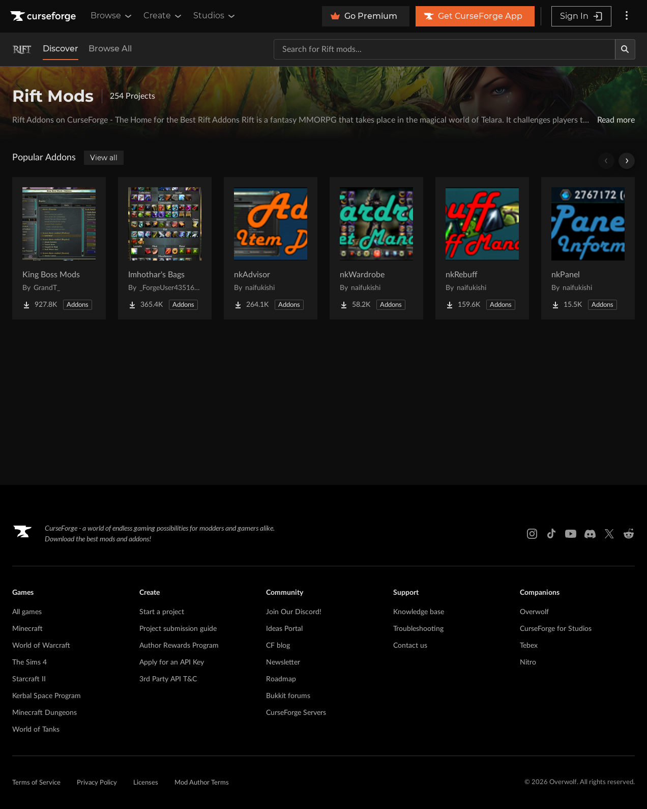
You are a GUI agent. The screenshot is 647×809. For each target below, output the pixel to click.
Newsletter (283, 662)
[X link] (609, 534)
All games (27, 612)
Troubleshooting (418, 628)
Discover (60, 48)
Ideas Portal (284, 628)
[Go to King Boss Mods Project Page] (59, 248)
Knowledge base (418, 612)
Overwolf (534, 612)
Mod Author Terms (201, 782)
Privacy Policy (97, 782)
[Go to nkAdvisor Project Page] (270, 248)
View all (103, 157)
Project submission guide (178, 628)
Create (163, 16)
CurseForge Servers (296, 712)
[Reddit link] (629, 534)
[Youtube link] (571, 534)
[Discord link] (590, 534)
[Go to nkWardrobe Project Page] (376, 248)
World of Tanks (36, 729)
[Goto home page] (44, 16)
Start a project (161, 612)
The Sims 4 (29, 662)
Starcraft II (29, 679)
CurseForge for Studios (556, 628)
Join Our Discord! (293, 612)
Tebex (529, 645)
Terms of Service (36, 782)
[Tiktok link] (551, 534)
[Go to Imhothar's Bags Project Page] (165, 248)
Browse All (110, 48)
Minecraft (27, 628)
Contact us (410, 645)
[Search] (625, 49)
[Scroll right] (627, 161)
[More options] (626, 16)
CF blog (278, 645)
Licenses (145, 782)
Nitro (528, 662)
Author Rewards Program (179, 645)
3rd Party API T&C (168, 679)
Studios (215, 16)
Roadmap (281, 679)
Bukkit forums (288, 696)
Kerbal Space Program (46, 696)
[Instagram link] (532, 534)
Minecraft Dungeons (44, 712)
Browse (112, 16)
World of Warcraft (41, 645)
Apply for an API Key (171, 662)
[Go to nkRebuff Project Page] (482, 248)
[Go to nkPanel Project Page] (588, 248)
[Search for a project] (444, 49)
